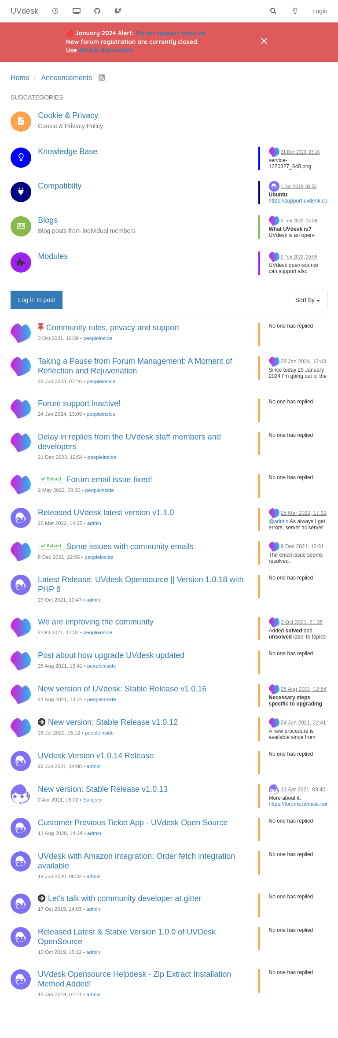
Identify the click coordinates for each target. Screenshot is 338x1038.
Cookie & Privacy (68, 115)
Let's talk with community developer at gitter (125, 898)
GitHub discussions (106, 50)
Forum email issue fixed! (109, 479)
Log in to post (36, 299)
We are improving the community (96, 621)
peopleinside (98, 338)
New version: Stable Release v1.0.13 (103, 789)
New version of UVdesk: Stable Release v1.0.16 (122, 688)
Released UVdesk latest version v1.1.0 (106, 512)
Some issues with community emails (130, 546)
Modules (53, 256)
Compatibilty (59, 185)
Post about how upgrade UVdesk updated (111, 655)
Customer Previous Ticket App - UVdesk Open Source (133, 822)
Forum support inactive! (171, 33)
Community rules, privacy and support (112, 327)
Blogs (48, 220)
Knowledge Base (67, 151)
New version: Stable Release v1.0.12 (113, 722)
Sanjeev (92, 799)
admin (94, 523)
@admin (279, 521)
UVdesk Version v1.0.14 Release (96, 755)
